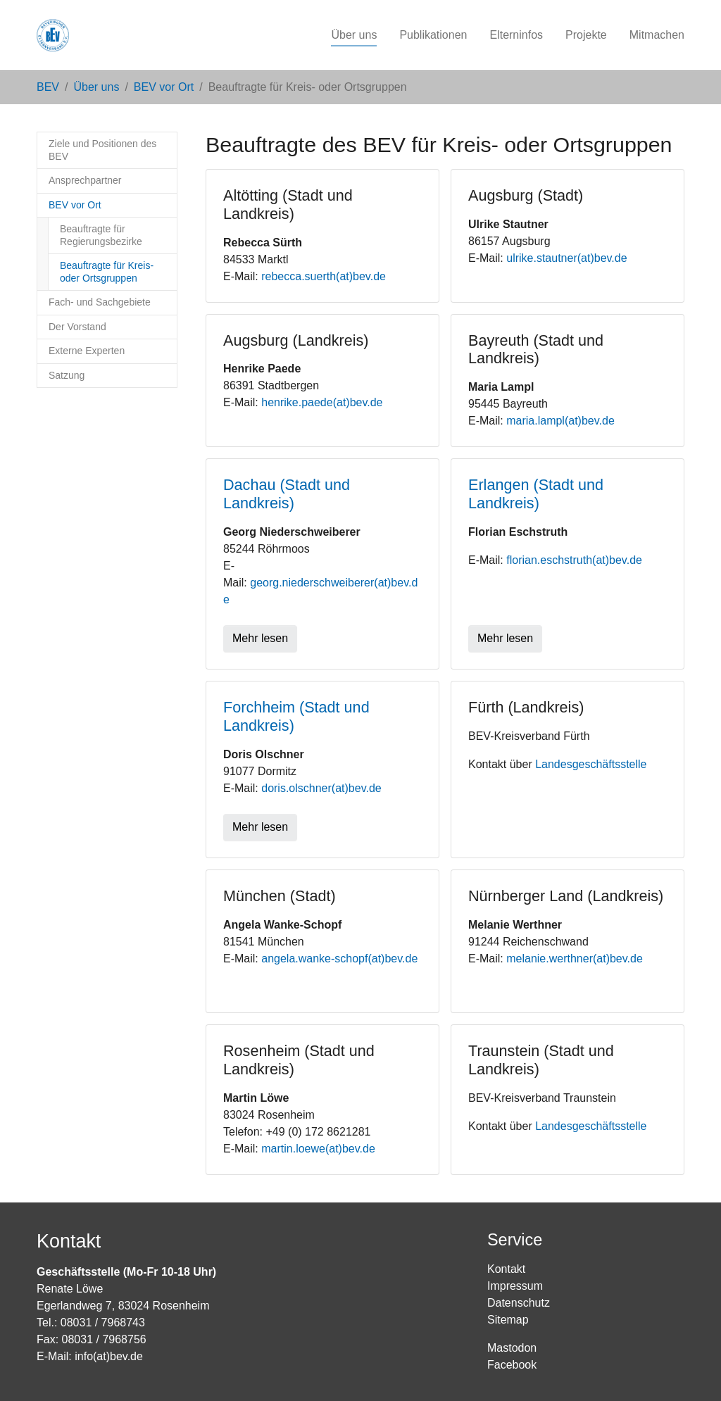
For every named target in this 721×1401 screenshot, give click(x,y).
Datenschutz (518, 1303)
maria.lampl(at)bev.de (560, 421)
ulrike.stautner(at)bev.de (566, 258)
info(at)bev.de (109, 1356)
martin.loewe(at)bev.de (318, 1149)
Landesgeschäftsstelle (590, 764)
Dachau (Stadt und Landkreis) (286, 494)
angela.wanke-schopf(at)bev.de (339, 959)
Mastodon (512, 1348)
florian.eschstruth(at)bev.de (574, 560)
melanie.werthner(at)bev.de (574, 959)
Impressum (515, 1286)
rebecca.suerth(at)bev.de (323, 276)
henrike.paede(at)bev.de (321, 402)
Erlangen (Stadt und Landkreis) (535, 494)
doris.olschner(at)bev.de (321, 788)
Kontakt (506, 1269)
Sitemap (508, 1320)
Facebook (512, 1365)
